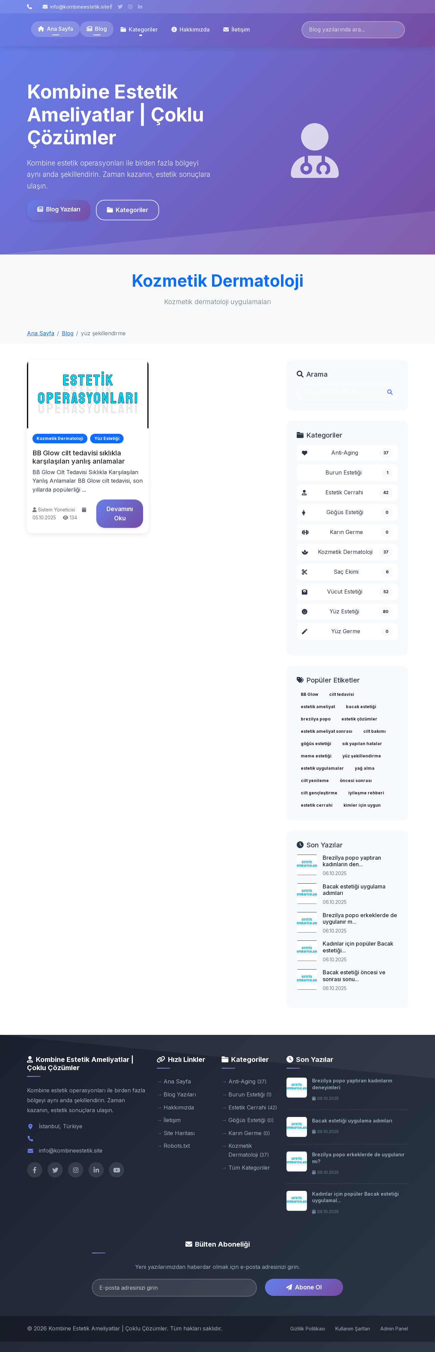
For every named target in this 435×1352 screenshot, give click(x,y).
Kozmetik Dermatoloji (347, 552)
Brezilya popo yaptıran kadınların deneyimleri (352, 1084)
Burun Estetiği (359, 473)
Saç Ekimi (347, 572)
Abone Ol (304, 1287)
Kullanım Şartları (352, 1328)
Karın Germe (347, 532)
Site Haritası (179, 1133)
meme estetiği (316, 755)
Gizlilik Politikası (307, 1328)
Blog (97, 28)
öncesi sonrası (356, 780)
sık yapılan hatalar (362, 743)
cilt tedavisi (341, 694)
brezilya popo (316, 719)
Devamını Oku (120, 513)
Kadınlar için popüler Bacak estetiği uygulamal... (355, 1197)
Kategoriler (127, 209)
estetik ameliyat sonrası (326, 731)
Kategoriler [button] (139, 29)
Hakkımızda (190, 29)
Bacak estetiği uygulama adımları (354, 889)
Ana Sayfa (55, 28)
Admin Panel (394, 1328)
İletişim (236, 29)
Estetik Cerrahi (347, 492)
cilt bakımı (374, 731)
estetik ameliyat (318, 706)
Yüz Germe (347, 631)
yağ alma (365, 768)
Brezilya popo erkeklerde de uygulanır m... (360, 918)
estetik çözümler (359, 719)
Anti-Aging (347, 453)
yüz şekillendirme (361, 755)
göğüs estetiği (316, 743)
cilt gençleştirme (319, 792)
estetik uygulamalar (322, 768)
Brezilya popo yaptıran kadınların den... (352, 861)
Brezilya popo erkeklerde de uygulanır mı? (358, 1158)
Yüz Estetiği (347, 611)
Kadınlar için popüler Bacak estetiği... (358, 946)
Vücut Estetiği (347, 592)
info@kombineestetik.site (76, 7)
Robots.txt (177, 1145)
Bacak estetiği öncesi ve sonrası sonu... (354, 975)
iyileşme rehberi (366, 792)
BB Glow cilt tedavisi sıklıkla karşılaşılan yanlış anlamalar (78, 457)
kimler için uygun (362, 805)
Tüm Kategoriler (249, 1167)
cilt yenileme (315, 780)
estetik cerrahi (317, 805)
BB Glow (309, 694)
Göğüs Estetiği (347, 512)
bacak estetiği (361, 706)
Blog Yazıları (58, 209)
